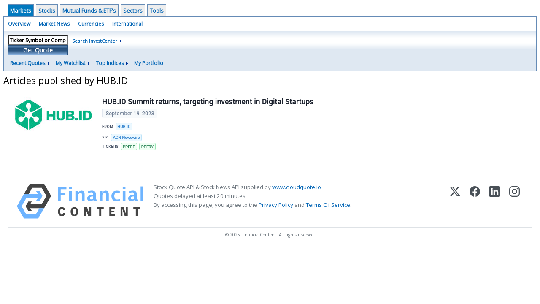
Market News (54, 23)
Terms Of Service (328, 205)
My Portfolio (148, 63)
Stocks (46, 10)
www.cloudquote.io (296, 187)
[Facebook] (474, 201)
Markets (20, 10)
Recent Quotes (27, 63)
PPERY (147, 146)
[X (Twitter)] (455, 201)
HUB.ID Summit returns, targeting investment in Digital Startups (207, 102)
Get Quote (38, 50)
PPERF (129, 146)
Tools (157, 10)
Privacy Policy (276, 205)
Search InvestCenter (94, 41)
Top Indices (110, 63)
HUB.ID (123, 126)
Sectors (133, 10)
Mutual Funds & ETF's (89, 10)
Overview (19, 23)
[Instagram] (514, 201)
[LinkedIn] (494, 201)
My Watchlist (70, 63)
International (127, 23)
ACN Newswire (126, 137)
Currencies (91, 23)
